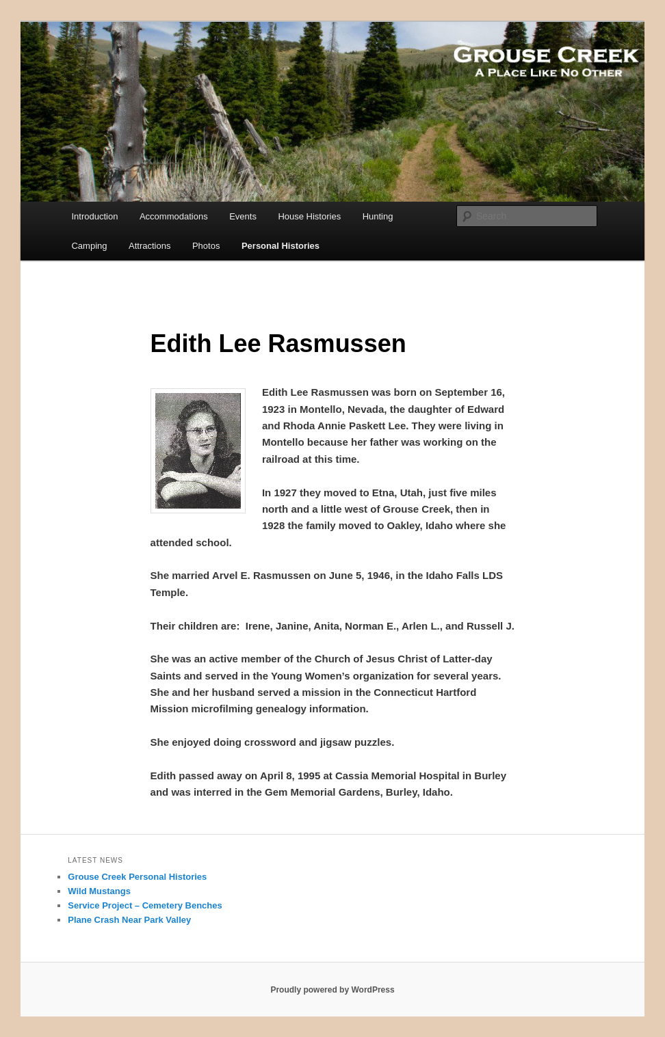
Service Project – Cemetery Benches (145, 905)
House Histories (309, 216)
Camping (89, 246)
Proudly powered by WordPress (332, 990)
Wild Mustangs (99, 891)
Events (243, 216)
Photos (206, 246)
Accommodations (174, 216)
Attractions (149, 246)
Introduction (94, 216)
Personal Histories (281, 246)
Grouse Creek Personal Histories (137, 877)
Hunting (378, 216)
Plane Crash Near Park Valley (129, 920)
